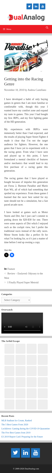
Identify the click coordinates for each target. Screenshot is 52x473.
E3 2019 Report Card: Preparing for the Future (22, 436)
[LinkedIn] (36, 6)
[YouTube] (42, 6)
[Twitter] (29, 6)
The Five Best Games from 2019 (15, 432)
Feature (11, 269)
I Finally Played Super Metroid (23, 282)
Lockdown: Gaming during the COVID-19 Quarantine (25, 428)
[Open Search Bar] (47, 28)
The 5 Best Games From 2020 (14, 424)
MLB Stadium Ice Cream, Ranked (16, 420)
